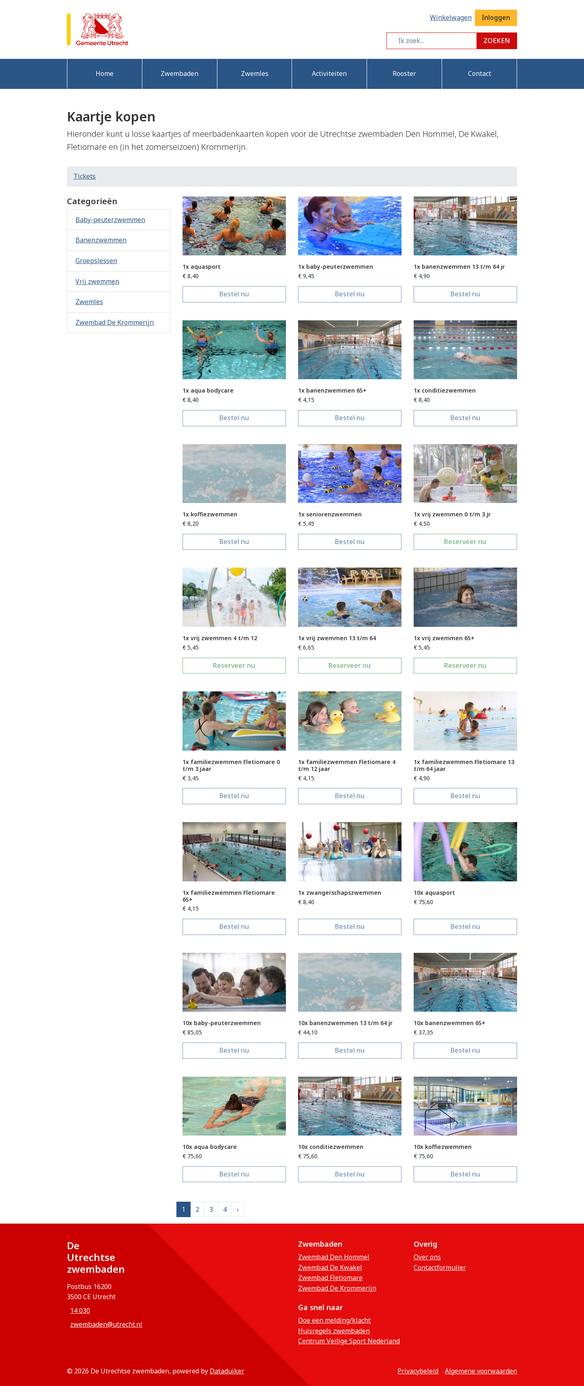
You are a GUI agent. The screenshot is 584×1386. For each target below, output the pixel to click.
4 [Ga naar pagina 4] (225, 1209)
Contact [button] (479, 73)
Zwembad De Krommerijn (114, 322)
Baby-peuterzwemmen (110, 219)
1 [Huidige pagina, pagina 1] (183, 1209)
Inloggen (496, 17)
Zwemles (89, 301)
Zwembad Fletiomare (330, 1277)
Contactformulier (440, 1267)
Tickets (84, 176)
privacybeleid (417, 1371)
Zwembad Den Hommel (333, 1256)
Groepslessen (96, 260)
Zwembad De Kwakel (330, 1267)
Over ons (427, 1256)
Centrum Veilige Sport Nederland (349, 1340)
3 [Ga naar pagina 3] (211, 1209)
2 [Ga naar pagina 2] (197, 1209)
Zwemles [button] (254, 73)
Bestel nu (252, 293)
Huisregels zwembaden (334, 1330)
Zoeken (496, 40)
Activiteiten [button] (329, 73)
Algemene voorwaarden (481, 1371)
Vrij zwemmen (97, 281)
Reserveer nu (480, 541)
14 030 (80, 1310)
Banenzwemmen (101, 239)
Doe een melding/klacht (334, 1320)
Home (105, 73)
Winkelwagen (451, 17)
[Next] (238, 1209)
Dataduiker (227, 1371)
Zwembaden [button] (179, 73)
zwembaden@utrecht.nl (106, 1324)
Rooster (404, 73)
